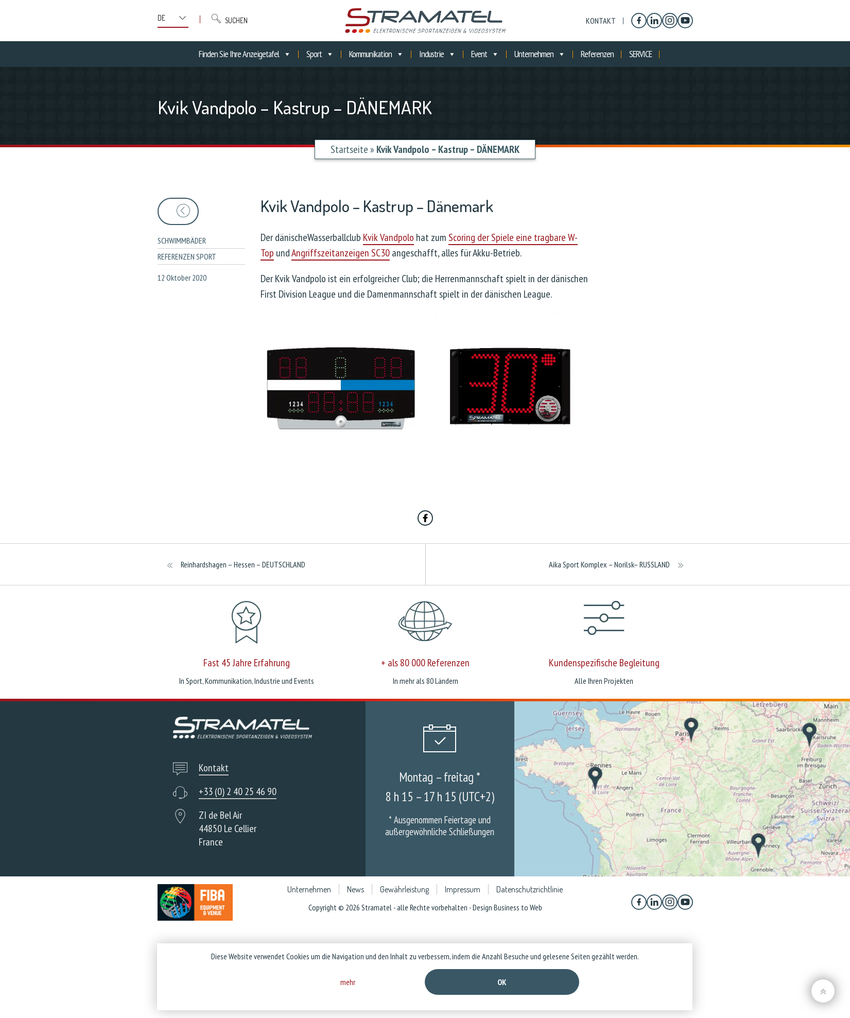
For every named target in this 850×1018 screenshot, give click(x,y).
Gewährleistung (404, 889)
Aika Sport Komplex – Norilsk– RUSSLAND (609, 564)
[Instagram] (670, 20)
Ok (502, 982)
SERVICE (640, 54)
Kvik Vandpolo (388, 237)
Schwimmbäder (182, 240)
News (355, 889)
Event (485, 54)
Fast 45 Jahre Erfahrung (246, 662)
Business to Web (518, 907)
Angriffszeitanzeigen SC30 (340, 253)
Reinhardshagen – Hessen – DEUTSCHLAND (243, 564)
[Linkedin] (654, 20)
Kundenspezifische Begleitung (604, 662)
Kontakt (601, 20)
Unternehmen (539, 54)
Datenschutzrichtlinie (529, 889)
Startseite (349, 149)
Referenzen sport (187, 256)
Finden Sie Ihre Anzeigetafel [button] (245, 54)
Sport (320, 54)
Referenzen (597, 54)
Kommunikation (376, 54)
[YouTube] (685, 20)
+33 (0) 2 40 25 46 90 (237, 791)
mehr (347, 982)
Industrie (437, 54)
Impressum (462, 889)
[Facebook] (639, 20)
